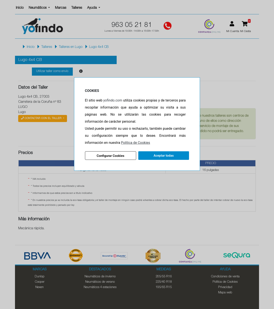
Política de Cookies (135, 143)
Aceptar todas (163, 155)
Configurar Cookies (110, 156)
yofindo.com (112, 100)
